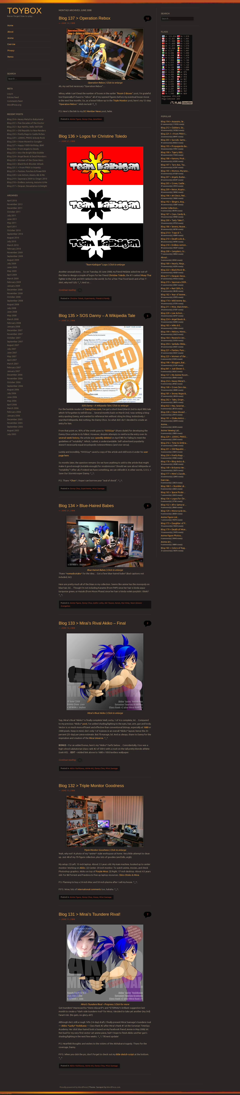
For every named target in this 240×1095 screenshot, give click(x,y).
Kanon (117, 603)
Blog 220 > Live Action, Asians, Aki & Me (26, 175)
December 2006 (14, 375)
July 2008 (11, 308)
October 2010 (14, 230)
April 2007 (12, 360)
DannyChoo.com (93, 409)
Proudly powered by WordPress (73, 1087)
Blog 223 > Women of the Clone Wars (25, 160)
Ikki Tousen (109, 603)
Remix (10, 57)
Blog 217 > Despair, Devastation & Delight (27, 186)
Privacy (10, 50)
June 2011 (12, 219)
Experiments (89, 298)
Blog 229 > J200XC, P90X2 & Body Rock (26, 138)
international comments (89, 889)
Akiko (82, 868)
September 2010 (15, 234)
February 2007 (14, 367)
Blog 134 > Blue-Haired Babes (86, 505)
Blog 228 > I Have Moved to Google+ (24, 142)
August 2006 (13, 390)
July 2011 (11, 215)
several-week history (69, 438)
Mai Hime (125, 603)
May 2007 (11, 356)
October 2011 (14, 212)
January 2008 (13, 326)
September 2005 (15, 427)
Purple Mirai (102, 871)
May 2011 (11, 223)
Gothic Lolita (98, 603)
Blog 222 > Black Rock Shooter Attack (25, 164)
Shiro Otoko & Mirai (129, 875)
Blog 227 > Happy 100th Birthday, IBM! (25, 145)
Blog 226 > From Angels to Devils (23, 149)
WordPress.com (113, 1087)
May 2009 (11, 271)
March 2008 (13, 319)
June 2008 (12, 312)
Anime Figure (75, 119)
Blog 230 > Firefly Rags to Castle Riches (26, 134)
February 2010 (14, 249)
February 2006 (14, 412)
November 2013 (15, 204)
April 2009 (12, 275)
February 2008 (14, 323)
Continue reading (70, 290)
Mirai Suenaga (98, 488)
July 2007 (11, 349)
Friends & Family (102, 298)
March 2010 (13, 245)
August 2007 (13, 345)
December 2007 (14, 330)
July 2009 (11, 263)
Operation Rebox (68, 104)
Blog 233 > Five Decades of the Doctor (25, 123)
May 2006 (11, 401)
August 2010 (13, 238)
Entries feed (13, 97)
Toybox (24, 10)
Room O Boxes (124, 93)
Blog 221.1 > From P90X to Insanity (24, 167)
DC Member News (92, 111)
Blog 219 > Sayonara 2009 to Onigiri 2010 (27, 179)
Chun (73, 480)
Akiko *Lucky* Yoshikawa (73, 1025)
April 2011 (12, 227)
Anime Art (89, 768)
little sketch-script (125, 1054)
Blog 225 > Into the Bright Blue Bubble (25, 153)
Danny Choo (87, 119)
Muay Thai (146, 275)
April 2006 (12, 404)
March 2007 (13, 364)
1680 (146, 727)
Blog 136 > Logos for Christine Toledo (93, 136)
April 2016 (12, 200)
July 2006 (11, 393)
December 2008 (14, 290)
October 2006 (14, 382)
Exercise (11, 44)
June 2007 (12, 353)
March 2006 (13, 408)
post (84, 724)
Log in (10, 94)
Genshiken (97, 119)
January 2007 (13, 371)
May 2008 (11, 315)
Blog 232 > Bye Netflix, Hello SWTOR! (25, 127)
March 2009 (13, 278)
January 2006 (13, 416)
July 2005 (11, 434)
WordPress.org (14, 105)
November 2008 (15, 293)
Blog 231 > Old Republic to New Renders (26, 130)
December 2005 (14, 419)
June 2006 (12, 397)
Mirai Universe (96, 738)
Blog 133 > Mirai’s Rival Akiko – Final (92, 623)
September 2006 (15, 386)
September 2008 (15, 301)
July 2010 (11, 241)
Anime (10, 38)
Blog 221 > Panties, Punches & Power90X (26, 171)
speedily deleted (103, 438)
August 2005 (13, 430)
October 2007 (14, 338)
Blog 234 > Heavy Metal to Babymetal (25, 119)
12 (147, 18)
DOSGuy (109, 430)
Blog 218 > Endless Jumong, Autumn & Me (27, 182)
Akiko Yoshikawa (77, 768)
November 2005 (15, 423)
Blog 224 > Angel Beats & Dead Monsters (26, 156)
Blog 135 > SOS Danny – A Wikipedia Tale (97, 315)
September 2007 (15, 341)
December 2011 (14, 208)
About (10, 32)
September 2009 (15, 256)
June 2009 (12, 267)
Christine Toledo (117, 275)
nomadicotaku (74, 573)
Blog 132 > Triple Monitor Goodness (91, 785)
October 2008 (14, 297)
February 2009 (14, 282)
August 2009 (13, 260)
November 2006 (15, 378)
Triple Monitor (120, 100)
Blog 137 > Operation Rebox (84, 18)
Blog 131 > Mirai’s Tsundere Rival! (89, 914)
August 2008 (13, 304)
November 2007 (15, 334)
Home (10, 25)
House (95, 897)
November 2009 (15, 252)
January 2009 (13, 286)
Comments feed (14, 101)
